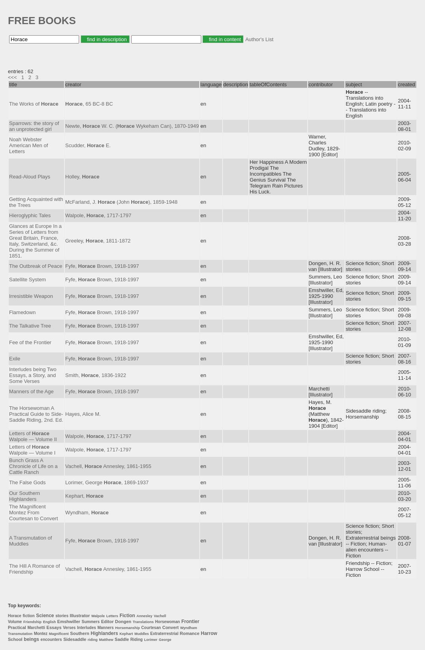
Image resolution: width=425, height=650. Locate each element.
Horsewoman (167, 622)
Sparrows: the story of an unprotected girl (34, 126)
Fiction (127, 615)
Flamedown (22, 312)
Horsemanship (127, 628)
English (49, 622)
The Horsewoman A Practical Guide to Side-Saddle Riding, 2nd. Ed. (36, 414)
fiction (29, 616)
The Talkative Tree (30, 326)
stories (61, 616)
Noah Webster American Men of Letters (28, 145)
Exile (14, 359)
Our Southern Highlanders (24, 496)
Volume (15, 622)
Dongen (123, 621)
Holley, (82, 177)
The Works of (34, 104)
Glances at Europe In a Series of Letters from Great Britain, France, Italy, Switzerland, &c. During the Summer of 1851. (35, 241)
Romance (190, 633)
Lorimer (151, 640)
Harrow (209, 633)
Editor (107, 621)
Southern (79, 633)
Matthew (106, 640)
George (165, 640)
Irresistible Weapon (31, 296)
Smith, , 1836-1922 (95, 375)
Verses (69, 627)
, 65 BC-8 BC (89, 104)
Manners (105, 627)
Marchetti (36, 627)
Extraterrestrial (164, 633)
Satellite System (27, 279)
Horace (14, 616)
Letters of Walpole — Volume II (33, 436)
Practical (17, 627)
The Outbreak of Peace (35, 266)
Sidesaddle (74, 639)
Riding (136, 639)
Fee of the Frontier (30, 342)
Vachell (160, 616)
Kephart (126, 634)
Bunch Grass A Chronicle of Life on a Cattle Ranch (33, 466)
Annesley (144, 616)
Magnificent (59, 634)
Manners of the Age (31, 391)
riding (93, 640)
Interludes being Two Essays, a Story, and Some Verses (33, 375)
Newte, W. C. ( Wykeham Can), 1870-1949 (132, 126)
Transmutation (20, 634)
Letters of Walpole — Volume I (32, 450)
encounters (51, 639)
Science (45, 615)
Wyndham (188, 628)
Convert (170, 627)
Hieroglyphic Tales (30, 215)
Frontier (190, 621)
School (15, 639)
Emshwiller (68, 621)
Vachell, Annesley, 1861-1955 (108, 466)
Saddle (122, 639)
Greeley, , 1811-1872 (97, 241)
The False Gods (27, 482)
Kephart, (84, 496)
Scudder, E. (88, 145)
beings (31, 639)
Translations (143, 622)
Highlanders (104, 633)
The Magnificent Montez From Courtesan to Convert (33, 512)
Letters (112, 616)
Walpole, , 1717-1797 (98, 215)
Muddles (141, 634)
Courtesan (151, 627)
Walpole (98, 616)
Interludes (86, 627)
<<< (12, 77)
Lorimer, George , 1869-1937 (107, 482)
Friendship (32, 622)
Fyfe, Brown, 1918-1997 (102, 266)
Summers (91, 622)
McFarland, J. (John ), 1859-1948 (121, 202)
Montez (40, 633)
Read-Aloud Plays (29, 177)
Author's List (259, 39)
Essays (54, 627)
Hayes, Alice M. (83, 414)
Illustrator (80, 615)
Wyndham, (87, 512)
